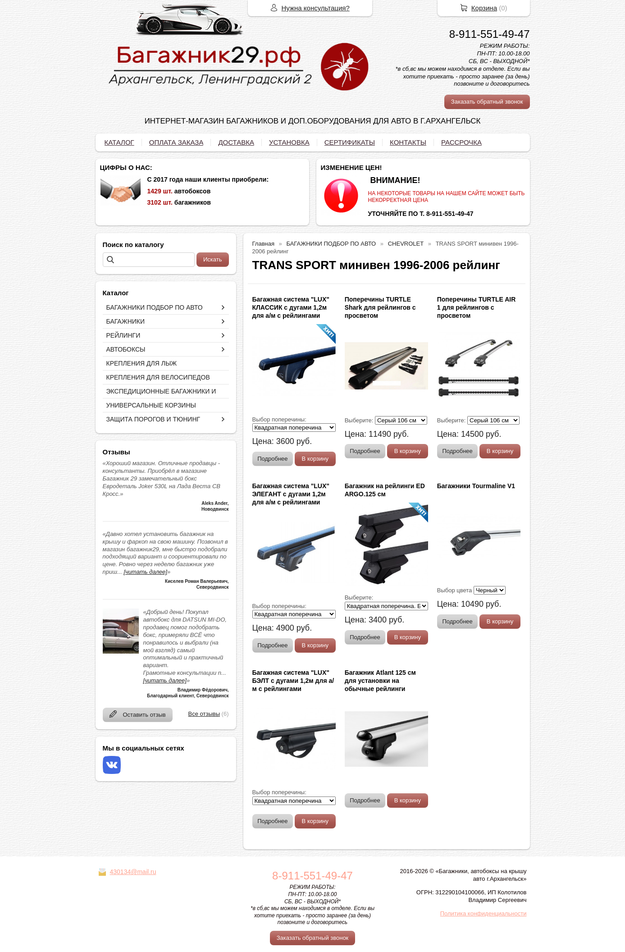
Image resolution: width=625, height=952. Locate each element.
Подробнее (272, 458)
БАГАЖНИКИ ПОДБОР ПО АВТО (154, 307)
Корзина (484, 8)
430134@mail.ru (133, 871)
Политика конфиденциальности (483, 913)
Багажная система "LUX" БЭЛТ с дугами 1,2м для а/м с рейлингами (293, 680)
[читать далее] (145, 571)
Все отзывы (204, 713)
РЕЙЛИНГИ (123, 335)
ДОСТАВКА (236, 142)
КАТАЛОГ (119, 142)
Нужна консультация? (316, 8)
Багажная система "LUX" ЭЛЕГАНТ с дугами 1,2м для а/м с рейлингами (290, 494)
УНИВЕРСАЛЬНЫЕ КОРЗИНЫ (151, 405)
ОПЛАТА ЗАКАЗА (176, 142)
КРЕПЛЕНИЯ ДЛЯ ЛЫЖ (141, 363)
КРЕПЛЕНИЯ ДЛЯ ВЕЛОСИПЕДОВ (158, 377)
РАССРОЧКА (461, 142)
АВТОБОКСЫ (126, 349)
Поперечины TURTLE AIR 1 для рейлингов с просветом (476, 307)
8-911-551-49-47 (489, 34)
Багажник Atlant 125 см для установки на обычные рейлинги (380, 680)
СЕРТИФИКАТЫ (349, 142)
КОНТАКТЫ (408, 142)
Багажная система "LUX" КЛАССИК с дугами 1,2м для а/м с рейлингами (290, 307)
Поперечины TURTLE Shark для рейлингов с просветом (380, 307)
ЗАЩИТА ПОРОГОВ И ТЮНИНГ (153, 419)
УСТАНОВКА (289, 142)
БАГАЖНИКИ (125, 321)
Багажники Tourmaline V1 (476, 486)
